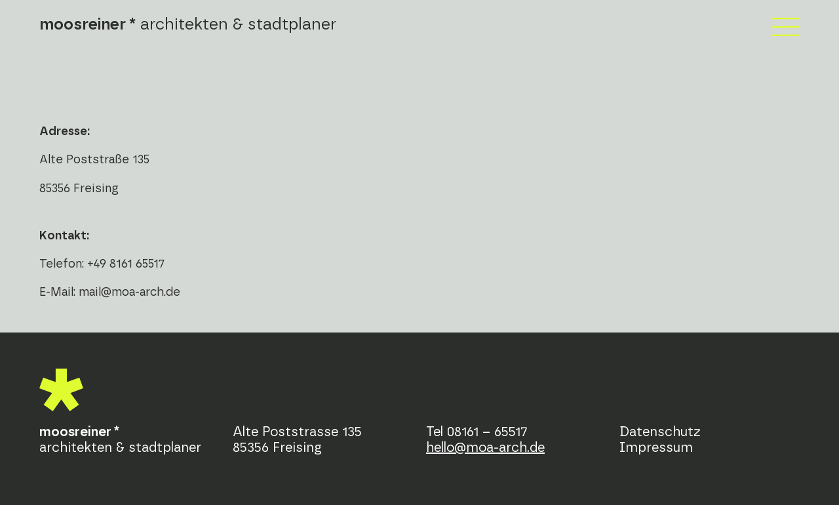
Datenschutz (660, 432)
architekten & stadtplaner (187, 25)
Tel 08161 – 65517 (477, 432)
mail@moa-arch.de (129, 292)
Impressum (656, 448)
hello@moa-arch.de (485, 448)
